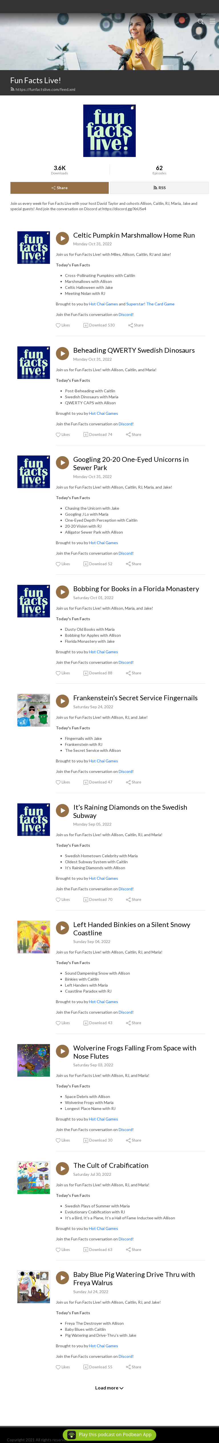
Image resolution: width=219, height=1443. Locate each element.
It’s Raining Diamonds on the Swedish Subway (130, 811)
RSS (159, 187)
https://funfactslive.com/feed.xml (42, 89)
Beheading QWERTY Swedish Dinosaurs (134, 350)
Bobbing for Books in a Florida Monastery (136, 589)
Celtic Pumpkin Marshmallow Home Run (134, 235)
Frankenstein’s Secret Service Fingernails (135, 698)
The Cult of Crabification (111, 1165)
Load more (109, 1388)
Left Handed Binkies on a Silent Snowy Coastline (131, 929)
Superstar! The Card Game (150, 303)
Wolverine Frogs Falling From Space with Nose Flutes (134, 1052)
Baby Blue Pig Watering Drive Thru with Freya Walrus (134, 1278)
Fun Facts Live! (35, 80)
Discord (125, 314)
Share (60, 187)
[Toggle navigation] (212, 21)
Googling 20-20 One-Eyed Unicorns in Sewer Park (131, 463)
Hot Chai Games (103, 303)
